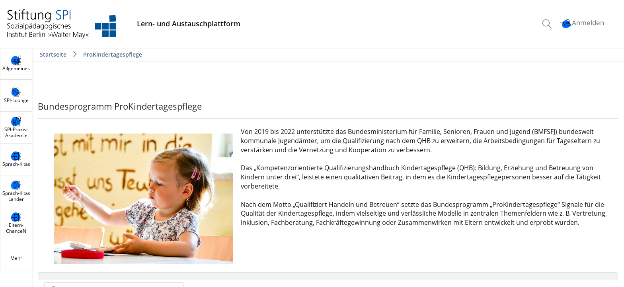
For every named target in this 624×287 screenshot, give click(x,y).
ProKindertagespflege (112, 54)
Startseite (54, 54)
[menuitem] (548, 24)
